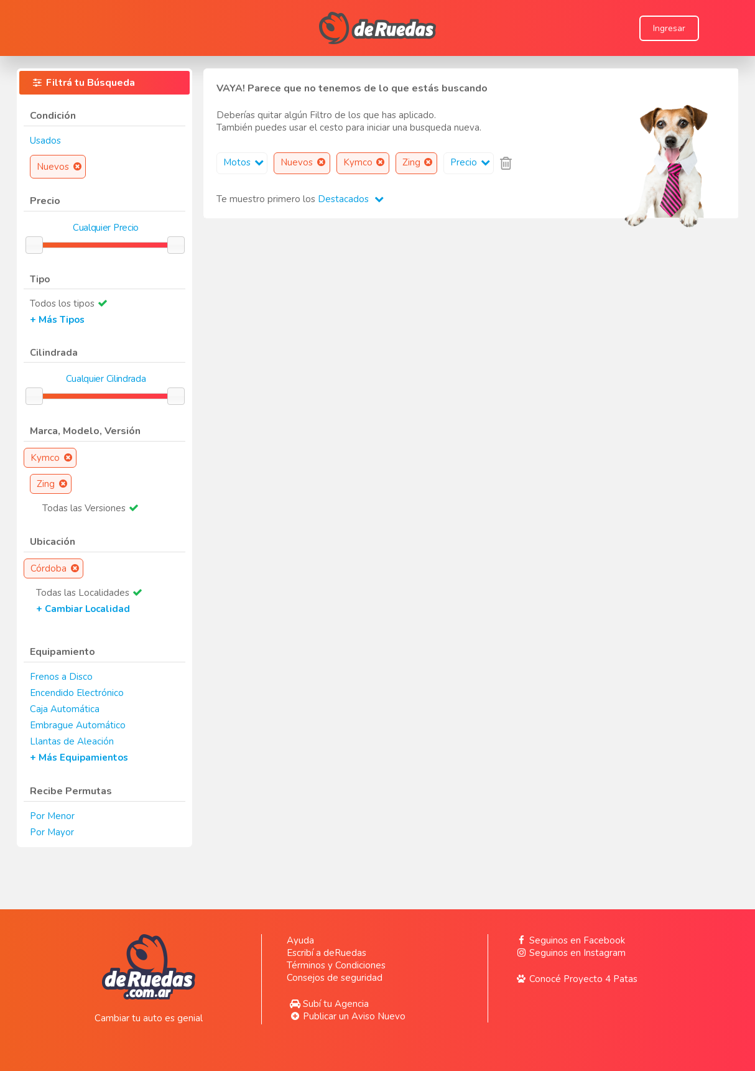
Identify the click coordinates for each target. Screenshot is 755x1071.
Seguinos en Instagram (569, 953)
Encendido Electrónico (77, 693)
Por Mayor (52, 832)
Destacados (351, 199)
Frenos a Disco (61, 676)
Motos (245, 162)
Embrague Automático (78, 725)
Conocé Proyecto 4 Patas (575, 979)
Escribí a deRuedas (326, 953)
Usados (45, 140)
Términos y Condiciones (336, 965)
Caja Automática (65, 709)
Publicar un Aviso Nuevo (346, 1016)
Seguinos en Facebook (569, 940)
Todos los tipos (62, 303)
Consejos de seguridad (334, 977)
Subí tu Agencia (328, 1004)
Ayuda (300, 940)
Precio (471, 162)
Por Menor (52, 816)
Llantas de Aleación (72, 741)
